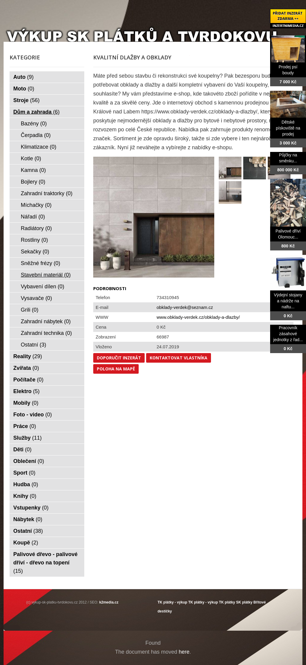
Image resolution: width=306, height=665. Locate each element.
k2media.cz (108, 602)
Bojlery (33, 182)
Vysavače (36, 298)
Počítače (28, 380)
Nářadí (33, 217)
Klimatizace (38, 147)
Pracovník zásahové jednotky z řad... (288, 333)
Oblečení (28, 461)
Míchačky (36, 205)
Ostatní (33, 345)
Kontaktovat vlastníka (178, 358)
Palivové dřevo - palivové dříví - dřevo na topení (45, 562)
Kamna (33, 170)
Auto (23, 77)
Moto (23, 89)
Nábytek (27, 519)
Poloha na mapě (116, 369)
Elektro (26, 391)
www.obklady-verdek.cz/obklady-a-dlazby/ (198, 317)
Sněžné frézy (40, 263)
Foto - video (32, 415)
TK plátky (227, 602)
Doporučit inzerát (119, 358)
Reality (27, 356)
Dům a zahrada (36, 112)
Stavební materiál (46, 275)
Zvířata (26, 368)
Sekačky (35, 252)
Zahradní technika (46, 333)
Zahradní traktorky (47, 193)
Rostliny (34, 240)
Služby (27, 438)
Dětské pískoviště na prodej (288, 128)
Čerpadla (36, 135)
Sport (24, 473)
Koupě (25, 543)
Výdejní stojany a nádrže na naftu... (288, 301)
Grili (30, 310)
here (184, 652)
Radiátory (36, 228)
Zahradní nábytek (46, 321)
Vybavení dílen (42, 287)
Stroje (26, 100)
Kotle (31, 158)
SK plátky (244, 602)
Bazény (34, 124)
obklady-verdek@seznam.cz (185, 307)
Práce (24, 426)
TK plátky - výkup (172, 602)
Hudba (25, 484)
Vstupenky (31, 508)
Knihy (24, 496)
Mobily (26, 403)
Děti (22, 449)
